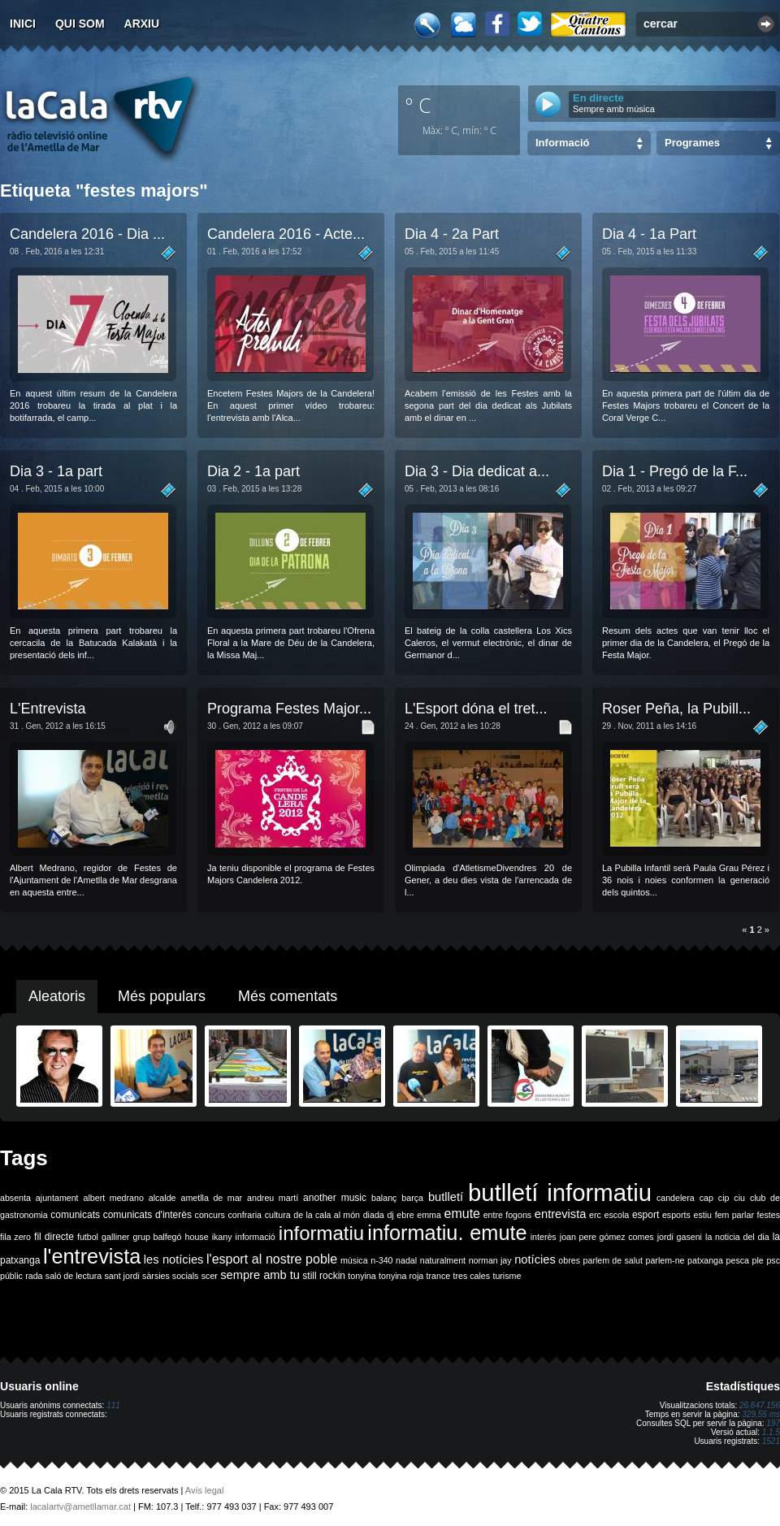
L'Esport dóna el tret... (476, 708)
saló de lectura (74, 1276)
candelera (675, 1198)
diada (373, 1215)
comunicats (75, 1214)
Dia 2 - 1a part (253, 471)
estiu (703, 1215)
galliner (115, 1237)
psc (773, 1260)
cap (706, 1198)
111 (113, 1405)
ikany (222, 1237)
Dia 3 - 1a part (56, 471)
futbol (87, 1237)
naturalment (443, 1260)
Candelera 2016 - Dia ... (87, 234)
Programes (692, 143)
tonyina (361, 1276)
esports (676, 1215)
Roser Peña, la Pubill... (676, 708)
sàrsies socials (170, 1276)
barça (412, 1198)
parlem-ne (665, 1260)
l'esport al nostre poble (271, 1259)
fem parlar (734, 1215)
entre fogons (507, 1215)
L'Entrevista (47, 708)
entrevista (561, 1213)
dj (390, 1215)
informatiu (321, 1233)
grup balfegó (156, 1237)
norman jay (490, 1260)
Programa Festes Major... (289, 708)
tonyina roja (401, 1276)
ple (758, 1260)
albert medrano (114, 1198)
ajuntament (57, 1198)
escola (616, 1215)
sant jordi (122, 1276)
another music (334, 1197)
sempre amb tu (260, 1274)
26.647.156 (759, 1405)
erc (595, 1215)
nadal (406, 1260)
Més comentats (287, 996)
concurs (210, 1215)
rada (33, 1276)
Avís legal (204, 1490)
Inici (23, 23)
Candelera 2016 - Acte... (286, 234)
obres (569, 1260)
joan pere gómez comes (607, 1237)
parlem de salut (613, 1260)
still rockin (323, 1275)
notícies (535, 1259)
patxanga (705, 1260)
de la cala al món (326, 1215)
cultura (278, 1215)
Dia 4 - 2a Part (452, 234)
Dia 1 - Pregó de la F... (675, 471)
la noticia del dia (737, 1237)
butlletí (445, 1196)
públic (11, 1276)
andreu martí (272, 1198)
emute (462, 1213)
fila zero (15, 1237)
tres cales (471, 1276)
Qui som (80, 23)
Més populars (162, 996)
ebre (405, 1215)
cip (724, 1198)
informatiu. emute (446, 1232)
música (354, 1260)
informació (255, 1237)
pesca (737, 1260)
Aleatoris (56, 996)
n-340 (381, 1260)
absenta (15, 1198)
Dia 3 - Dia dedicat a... (477, 471)
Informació (562, 143)
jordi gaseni (679, 1237)
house (197, 1237)
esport (645, 1214)
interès (544, 1237)
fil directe (54, 1236)
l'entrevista (92, 1256)
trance (439, 1276)
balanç (383, 1198)
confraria (245, 1215)
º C (418, 105)
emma (429, 1215)
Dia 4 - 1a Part (649, 234)
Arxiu (142, 23)
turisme (506, 1276)
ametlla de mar (211, 1198)
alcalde (162, 1198)
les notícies (174, 1259)
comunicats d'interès (147, 1214)
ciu (739, 1198)
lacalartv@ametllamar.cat (80, 1506)
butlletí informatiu (560, 1192)
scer (210, 1276)
